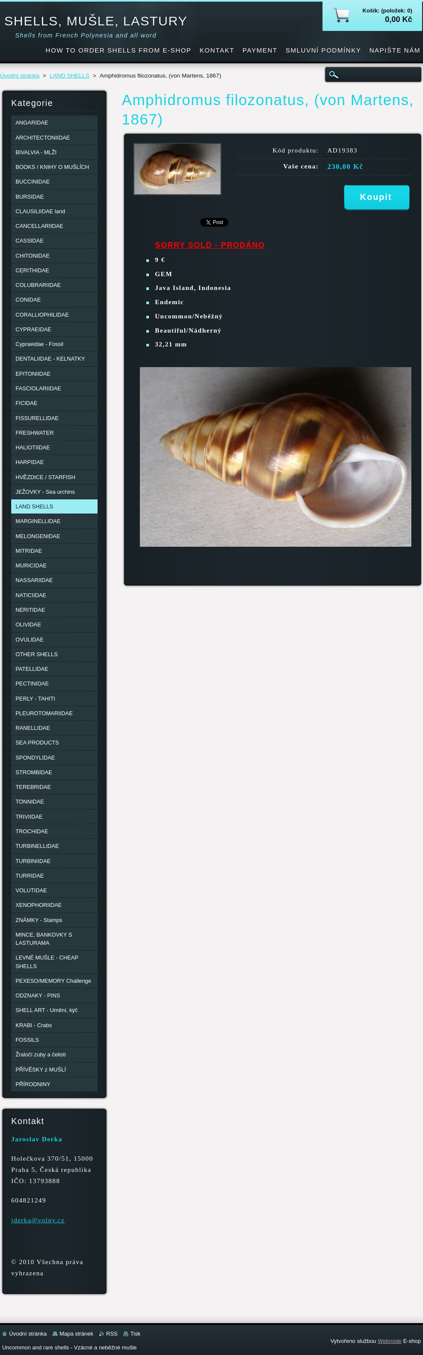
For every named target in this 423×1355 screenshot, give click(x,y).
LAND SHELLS (69, 75)
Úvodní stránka (19, 75)
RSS (112, 1333)
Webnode (389, 1341)
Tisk (135, 1333)
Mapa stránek (76, 1333)
